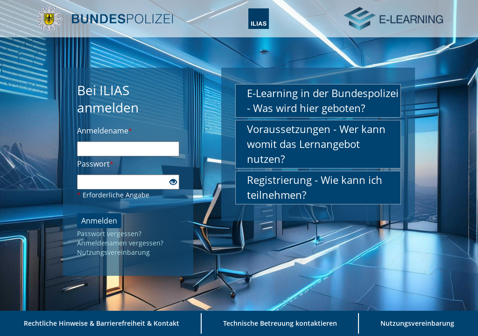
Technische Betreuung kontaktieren (280, 323)
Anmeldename (104, 131)
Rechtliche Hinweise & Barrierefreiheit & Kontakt (101, 323)
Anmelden (99, 221)
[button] (318, 100)
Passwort (95, 164)
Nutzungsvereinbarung (113, 252)
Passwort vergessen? (109, 233)
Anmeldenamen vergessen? (120, 242)
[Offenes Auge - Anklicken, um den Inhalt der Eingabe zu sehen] (173, 182)
